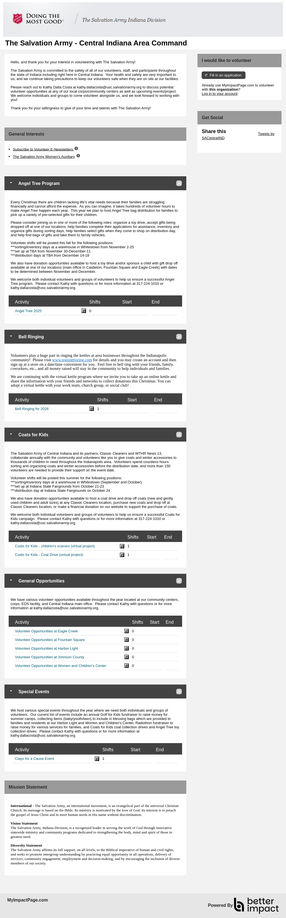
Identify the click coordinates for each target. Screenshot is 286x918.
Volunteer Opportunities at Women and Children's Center (60, 666)
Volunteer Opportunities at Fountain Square (50, 640)
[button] (179, 183)
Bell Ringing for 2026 (32, 409)
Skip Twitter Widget (241, 134)
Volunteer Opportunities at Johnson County (49, 657)
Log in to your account (219, 93)
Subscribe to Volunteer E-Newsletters (43, 149)
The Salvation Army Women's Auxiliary (44, 157)
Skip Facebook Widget (220, 146)
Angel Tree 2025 (28, 311)
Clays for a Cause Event (34, 758)
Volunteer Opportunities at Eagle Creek (46, 631)
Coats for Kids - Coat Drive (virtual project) (49, 555)
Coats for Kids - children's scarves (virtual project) (55, 546)
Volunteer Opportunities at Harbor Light (46, 648)
